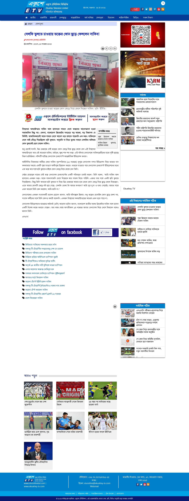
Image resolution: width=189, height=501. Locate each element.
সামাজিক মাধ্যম (97, 493)
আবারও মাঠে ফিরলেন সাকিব (36, 277)
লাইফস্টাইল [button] (124, 17)
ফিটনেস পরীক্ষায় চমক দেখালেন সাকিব (41, 252)
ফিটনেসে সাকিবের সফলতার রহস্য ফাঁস (40, 244)
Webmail (94, 486)
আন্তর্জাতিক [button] (76, 17)
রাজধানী (53, 17)
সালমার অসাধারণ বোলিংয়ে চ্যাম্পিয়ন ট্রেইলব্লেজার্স (45, 273)
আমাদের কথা (70, 493)
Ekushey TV (129, 188)
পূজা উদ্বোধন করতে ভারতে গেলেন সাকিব (107, 137)
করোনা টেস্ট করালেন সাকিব (36, 289)
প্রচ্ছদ (28, 23)
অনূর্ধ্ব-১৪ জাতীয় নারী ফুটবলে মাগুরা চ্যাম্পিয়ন (43, 265)
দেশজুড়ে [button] (63, 17)
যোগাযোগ (120, 493)
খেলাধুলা (39, 23)
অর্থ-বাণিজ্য (88, 17)
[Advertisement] (70, 344)
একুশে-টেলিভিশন (80, 499)
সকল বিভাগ (149, 17)
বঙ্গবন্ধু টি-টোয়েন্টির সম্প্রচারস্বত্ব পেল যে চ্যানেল (44, 248)
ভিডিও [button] (136, 17)
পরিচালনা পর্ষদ (83, 493)
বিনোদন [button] (112, 17)
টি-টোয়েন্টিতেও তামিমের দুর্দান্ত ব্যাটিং (40, 261)
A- (107, 48)
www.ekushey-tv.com (34, 486)
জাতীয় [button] (33, 17)
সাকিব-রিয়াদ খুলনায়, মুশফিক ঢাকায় (107, 144)
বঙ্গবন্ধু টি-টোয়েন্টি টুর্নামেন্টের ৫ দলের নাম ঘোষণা (45, 285)
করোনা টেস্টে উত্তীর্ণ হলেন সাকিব (38, 281)
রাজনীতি (43, 17)
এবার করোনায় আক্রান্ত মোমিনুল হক (39, 269)
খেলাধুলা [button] (100, 17)
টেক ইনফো (110, 493)
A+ (115, 48)
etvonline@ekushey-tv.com (97, 483)
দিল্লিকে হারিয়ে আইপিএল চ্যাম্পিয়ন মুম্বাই (41, 257)
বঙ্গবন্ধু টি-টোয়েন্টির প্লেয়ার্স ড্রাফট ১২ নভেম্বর (43, 293)
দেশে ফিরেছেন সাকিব (34, 298)
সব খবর (160, 148)
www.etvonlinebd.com (34, 483)
